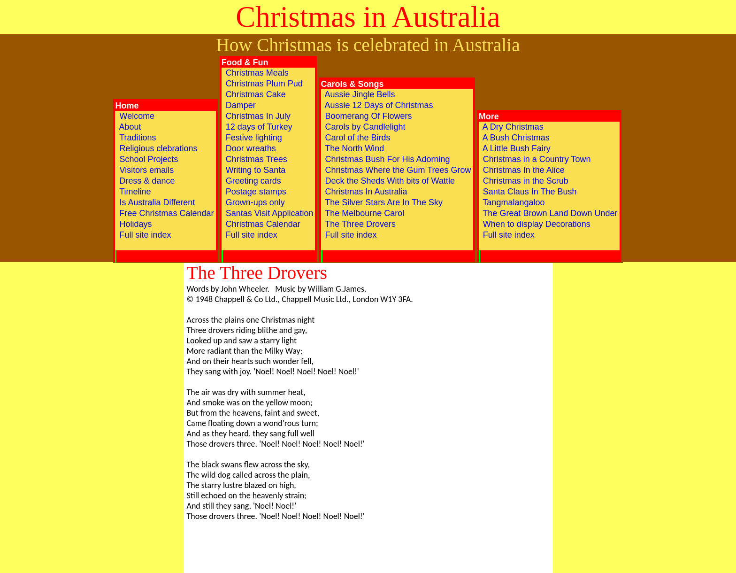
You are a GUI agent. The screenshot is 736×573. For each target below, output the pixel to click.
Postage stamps (254, 191)
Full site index (144, 239)
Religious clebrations (157, 148)
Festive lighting (252, 137)
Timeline (134, 191)
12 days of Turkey (257, 127)
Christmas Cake (254, 94)
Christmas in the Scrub (524, 181)
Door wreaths (249, 148)
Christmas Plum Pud (263, 83)
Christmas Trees (255, 159)
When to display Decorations (535, 224)
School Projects (147, 159)
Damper (239, 105)
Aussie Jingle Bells (359, 94)
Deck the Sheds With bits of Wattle (389, 181)
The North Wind (353, 148)
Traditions (136, 137)
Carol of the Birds (357, 137)
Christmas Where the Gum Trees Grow (397, 170)
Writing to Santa (254, 170)
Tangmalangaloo (513, 202)
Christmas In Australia (365, 191)
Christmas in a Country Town (536, 159)
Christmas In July (257, 116)
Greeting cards (252, 181)
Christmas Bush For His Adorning (386, 159)
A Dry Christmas (512, 127)
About (129, 127)
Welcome (135, 116)
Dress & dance (146, 181)
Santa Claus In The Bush (529, 191)
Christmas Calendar (261, 224)
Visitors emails (145, 170)
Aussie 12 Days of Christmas (378, 105)
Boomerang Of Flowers (367, 116)
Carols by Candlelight (364, 127)
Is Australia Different (156, 202)
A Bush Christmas (515, 137)
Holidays (134, 224)
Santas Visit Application (268, 213)
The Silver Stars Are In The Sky (383, 202)
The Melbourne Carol (364, 213)
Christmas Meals (256, 72)
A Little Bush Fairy (516, 148)
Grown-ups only (254, 202)
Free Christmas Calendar (165, 213)
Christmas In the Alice (523, 170)
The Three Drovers (359, 224)
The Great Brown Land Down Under (549, 213)
